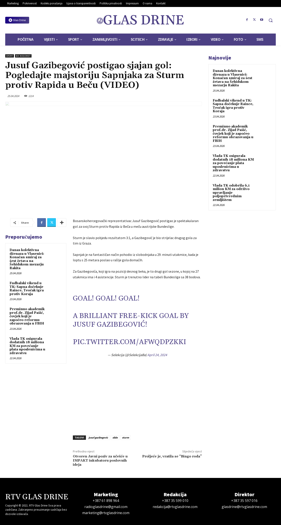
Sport (9, 56)
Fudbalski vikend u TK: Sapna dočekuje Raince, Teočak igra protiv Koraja (27, 288)
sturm (125, 437)
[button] (270, 20)
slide (115, 437)
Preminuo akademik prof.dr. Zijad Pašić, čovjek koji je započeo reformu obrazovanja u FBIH (27, 316)
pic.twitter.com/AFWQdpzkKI (129, 342)
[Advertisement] (137, 396)
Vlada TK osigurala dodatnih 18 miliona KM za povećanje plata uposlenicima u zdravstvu (27, 346)
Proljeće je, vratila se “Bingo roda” (172, 456)
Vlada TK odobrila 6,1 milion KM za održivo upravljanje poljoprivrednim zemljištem (231, 192)
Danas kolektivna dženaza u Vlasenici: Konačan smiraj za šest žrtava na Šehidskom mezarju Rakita (27, 259)
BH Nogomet (23, 56)
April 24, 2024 (157, 355)
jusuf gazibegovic (98, 437)
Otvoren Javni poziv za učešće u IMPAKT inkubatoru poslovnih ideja (100, 460)
